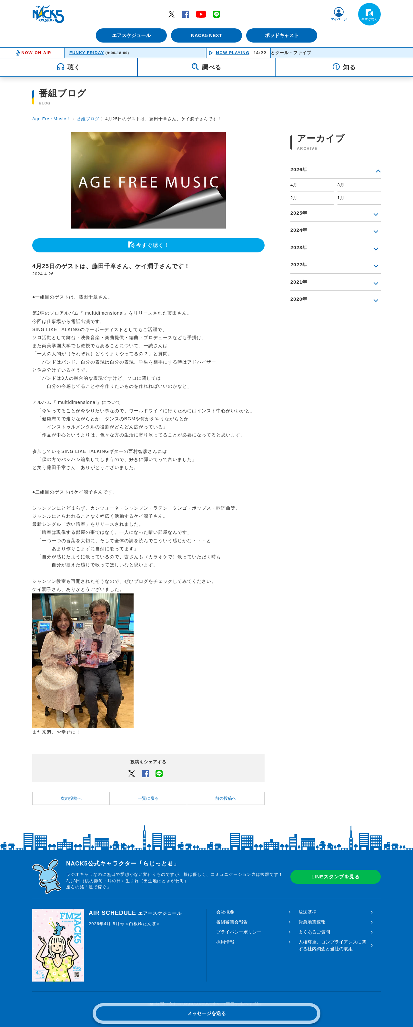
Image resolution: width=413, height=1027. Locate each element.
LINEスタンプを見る (335, 876)
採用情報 (225, 941)
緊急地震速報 (312, 921)
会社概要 (225, 912)
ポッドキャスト (282, 35)
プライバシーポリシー (238, 931)
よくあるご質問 (314, 931)
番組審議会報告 (232, 921)
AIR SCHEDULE (135, 913)
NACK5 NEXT (206, 35)
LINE (216, 14)
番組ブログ (88, 118)
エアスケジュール (130, 35)
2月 (293, 197)
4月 (293, 184)
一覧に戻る (148, 798)
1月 (341, 197)
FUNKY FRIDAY (86, 52)
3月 (341, 184)
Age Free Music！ (51, 118)
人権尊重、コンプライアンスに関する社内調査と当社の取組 (332, 945)
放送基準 (307, 912)
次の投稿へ (71, 798)
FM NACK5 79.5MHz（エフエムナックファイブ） (48, 14)
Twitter (172, 14)
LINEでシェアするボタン (159, 773)
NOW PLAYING (232, 52)
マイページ (339, 19)
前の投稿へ (225, 798)
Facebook (185, 14)
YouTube (201, 14)
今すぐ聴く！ (152, 245)
